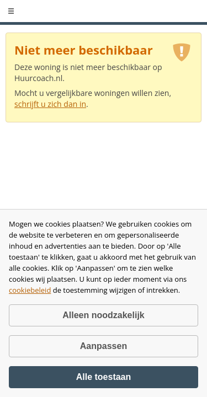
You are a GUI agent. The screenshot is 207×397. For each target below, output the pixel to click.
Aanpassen (103, 346)
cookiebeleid (30, 290)
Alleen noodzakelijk (103, 315)
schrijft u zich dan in (50, 104)
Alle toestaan (103, 377)
